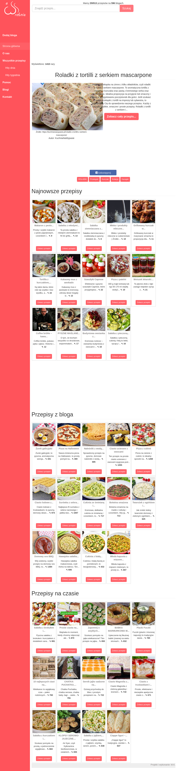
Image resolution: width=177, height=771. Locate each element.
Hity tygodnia (11, 75)
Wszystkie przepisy (14, 60)
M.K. (173, 764)
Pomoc (7, 82)
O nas (6, 53)
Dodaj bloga (10, 35)
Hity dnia (9, 68)
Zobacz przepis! (44, 248)
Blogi (6, 89)
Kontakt (7, 97)
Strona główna (11, 46)
